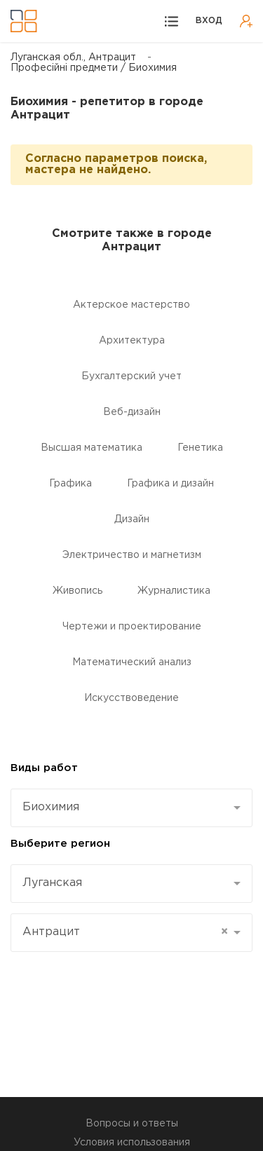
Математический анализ (131, 662)
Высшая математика (91, 448)
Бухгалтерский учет (131, 376)
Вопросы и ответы (132, 1123)
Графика (70, 483)
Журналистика (173, 591)
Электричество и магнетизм (131, 555)
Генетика (200, 448)
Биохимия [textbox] (50, 807)
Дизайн (131, 519)
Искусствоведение (131, 698)
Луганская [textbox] (52, 883)
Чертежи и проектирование (131, 626)
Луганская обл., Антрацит (73, 57)
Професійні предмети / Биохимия (94, 68)
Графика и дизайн (170, 483)
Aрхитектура (132, 340)
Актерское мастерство (131, 305)
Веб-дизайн (132, 412)
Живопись (77, 591)
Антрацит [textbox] (125, 932)
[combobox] (131, 808)
